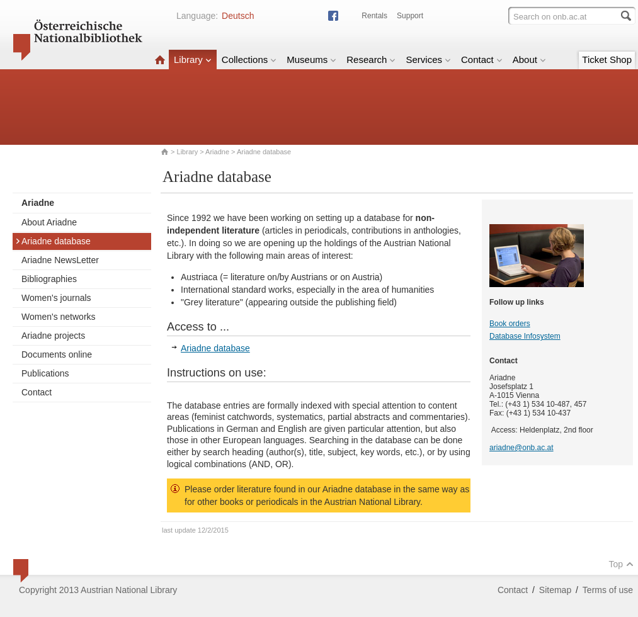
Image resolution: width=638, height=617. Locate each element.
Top (621, 564)
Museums (311, 59)
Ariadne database (53, 241)
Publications (45, 373)
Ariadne (217, 152)
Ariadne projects (53, 336)
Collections (249, 59)
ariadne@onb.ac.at (521, 447)
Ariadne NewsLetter (60, 260)
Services (428, 59)
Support (410, 15)
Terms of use (608, 590)
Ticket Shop (607, 59)
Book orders (509, 323)
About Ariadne (49, 222)
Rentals (374, 15)
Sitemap (555, 590)
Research (371, 59)
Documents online (56, 354)
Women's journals (56, 298)
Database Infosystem (525, 336)
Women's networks (58, 317)
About (529, 59)
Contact (482, 59)
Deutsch (238, 16)
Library (193, 59)
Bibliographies (49, 279)
